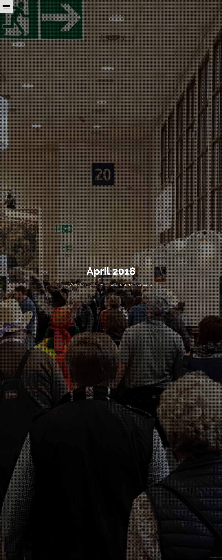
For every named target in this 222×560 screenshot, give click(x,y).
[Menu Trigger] (6, 6)
